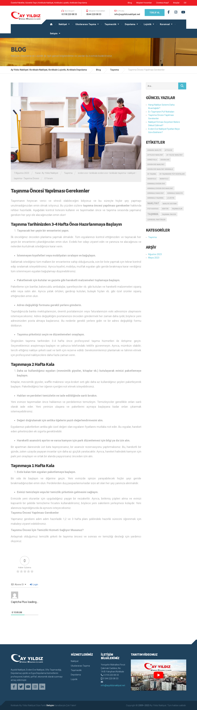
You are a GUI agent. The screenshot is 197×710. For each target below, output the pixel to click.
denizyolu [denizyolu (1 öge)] (152, 160)
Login (34, 584)
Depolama (130, 24)
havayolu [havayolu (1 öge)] (151, 179)
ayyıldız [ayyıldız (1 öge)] (168, 150)
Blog (130, 3)
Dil (185, 3)
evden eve (83, 173)
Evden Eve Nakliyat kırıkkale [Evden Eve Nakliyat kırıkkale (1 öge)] (160, 169)
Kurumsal (165, 24)
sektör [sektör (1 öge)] (165, 209)
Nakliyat (63, 24)
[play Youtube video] (158, 674)
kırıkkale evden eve (99, 173)
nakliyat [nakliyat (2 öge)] (153, 203)
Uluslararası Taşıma (85, 24)
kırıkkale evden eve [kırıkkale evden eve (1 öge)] (156, 184)
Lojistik (147, 24)
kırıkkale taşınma (118, 173)
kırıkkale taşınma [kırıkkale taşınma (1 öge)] (155, 198)
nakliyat (131, 173)
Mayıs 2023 (153, 257)
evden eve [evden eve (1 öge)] (165, 160)
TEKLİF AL (154, 12)
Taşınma (68, 173)
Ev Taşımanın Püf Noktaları (161, 111)
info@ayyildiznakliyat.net (113, 685)
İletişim (54, 33)
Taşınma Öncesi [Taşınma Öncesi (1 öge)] (169, 214)
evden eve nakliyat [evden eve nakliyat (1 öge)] (155, 164)
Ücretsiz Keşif (162, 3)
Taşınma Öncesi (31, 178)
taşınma (18, 178)
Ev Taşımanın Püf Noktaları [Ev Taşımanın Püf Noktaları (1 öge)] (172, 174)
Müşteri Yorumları (144, 3)
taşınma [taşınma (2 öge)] (152, 214)
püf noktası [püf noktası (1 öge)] (152, 209)
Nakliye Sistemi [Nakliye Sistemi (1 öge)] (170, 204)
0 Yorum (48, 178)
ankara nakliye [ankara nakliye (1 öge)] (154, 150)
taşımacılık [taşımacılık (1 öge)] (177, 209)
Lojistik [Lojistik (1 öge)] (170, 198)
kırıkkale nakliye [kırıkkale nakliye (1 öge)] (175, 193)
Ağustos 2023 (155, 254)
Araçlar (176, 3)
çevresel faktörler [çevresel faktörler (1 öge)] (156, 220)
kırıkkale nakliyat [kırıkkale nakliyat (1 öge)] (155, 193)
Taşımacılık (110, 24)
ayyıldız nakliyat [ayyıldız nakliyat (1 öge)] (155, 155)
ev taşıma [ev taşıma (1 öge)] (151, 174)
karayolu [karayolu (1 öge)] (164, 179)
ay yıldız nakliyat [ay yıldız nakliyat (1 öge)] (175, 155)
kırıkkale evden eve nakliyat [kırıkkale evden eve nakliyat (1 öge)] (160, 188)
